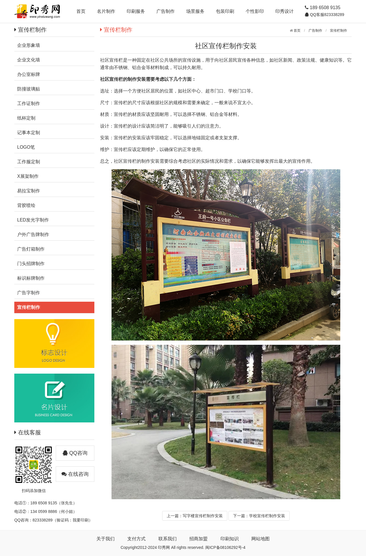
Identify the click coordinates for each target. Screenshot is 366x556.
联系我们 (167, 538)
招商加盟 (198, 538)
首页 (80, 11)
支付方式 (136, 538)
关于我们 (105, 538)
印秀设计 (284, 11)
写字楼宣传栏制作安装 (203, 515)
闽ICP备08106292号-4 (225, 547)
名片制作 (106, 11)
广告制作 (165, 11)
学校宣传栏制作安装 (267, 515)
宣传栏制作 (338, 31)
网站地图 (260, 538)
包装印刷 (225, 11)
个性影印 (255, 11)
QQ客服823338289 (326, 14)
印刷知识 (229, 538)
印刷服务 (136, 11)
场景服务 (195, 11)
